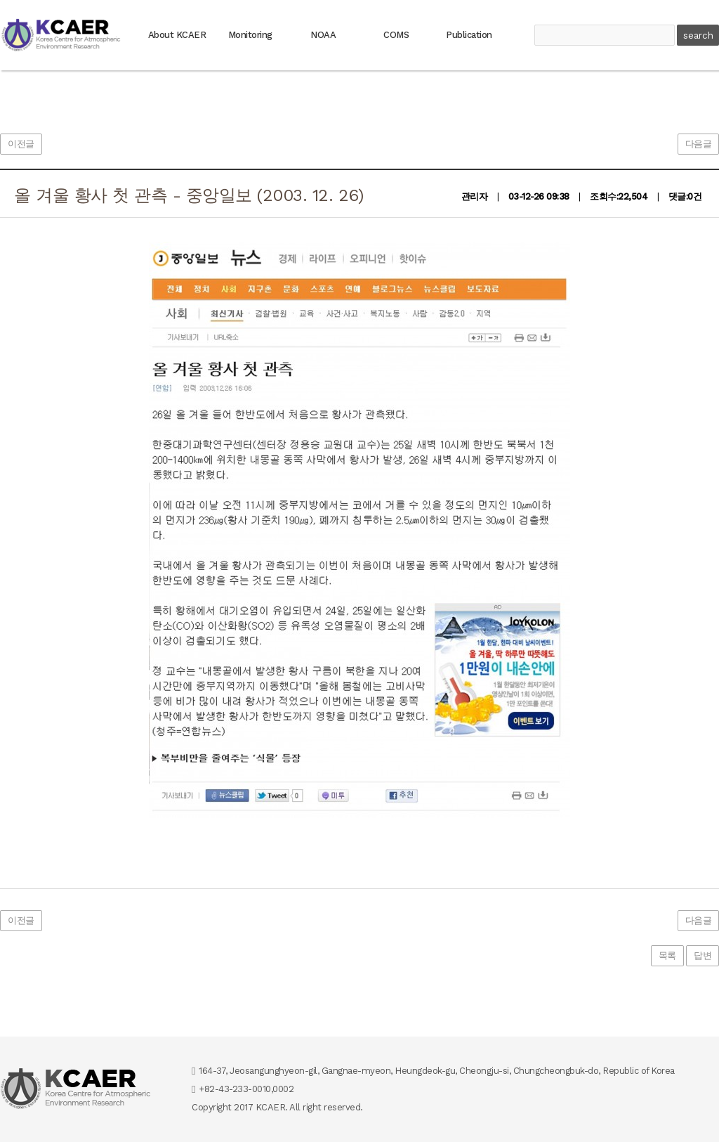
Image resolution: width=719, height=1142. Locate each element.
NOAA (323, 35)
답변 (702, 955)
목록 (667, 955)
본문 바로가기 (0, 0)
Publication (469, 35)
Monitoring (250, 35)
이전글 (21, 143)
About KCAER (177, 35)
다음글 (698, 143)
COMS (396, 35)
